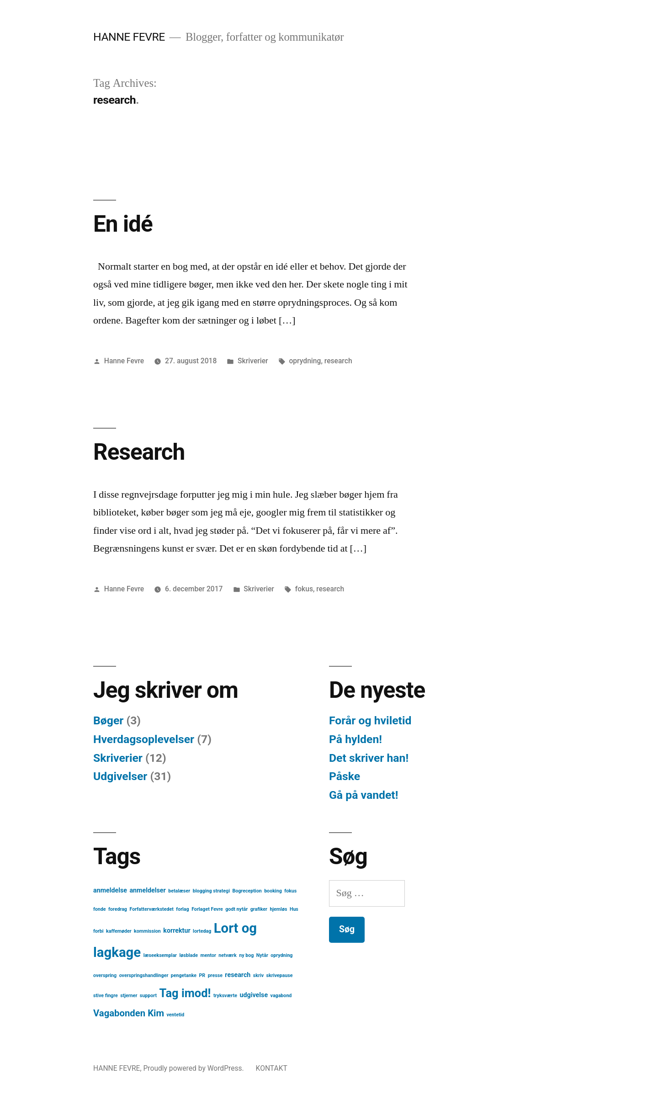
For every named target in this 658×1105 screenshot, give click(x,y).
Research (139, 452)
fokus (304, 588)
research (338, 360)
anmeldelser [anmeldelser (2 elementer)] (147, 890)
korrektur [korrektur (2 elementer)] (176, 930)
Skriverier (253, 360)
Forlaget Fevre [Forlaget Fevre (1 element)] (207, 909)
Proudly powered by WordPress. (194, 1068)
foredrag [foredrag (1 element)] (117, 909)
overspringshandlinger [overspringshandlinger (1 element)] (144, 975)
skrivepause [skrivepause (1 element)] (279, 975)
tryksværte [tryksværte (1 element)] (225, 996)
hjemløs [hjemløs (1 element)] (278, 909)
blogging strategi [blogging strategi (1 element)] (211, 891)
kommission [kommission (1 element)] (147, 931)
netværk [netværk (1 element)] (227, 955)
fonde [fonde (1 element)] (99, 909)
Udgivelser (120, 776)
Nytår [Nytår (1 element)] (262, 955)
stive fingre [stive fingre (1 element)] (105, 996)
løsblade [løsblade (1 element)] (189, 955)
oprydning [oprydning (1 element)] (281, 955)
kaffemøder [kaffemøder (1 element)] (119, 931)
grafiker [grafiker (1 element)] (258, 909)
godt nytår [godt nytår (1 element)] (236, 909)
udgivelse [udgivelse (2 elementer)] (254, 995)
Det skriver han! (369, 758)
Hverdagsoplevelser (143, 739)
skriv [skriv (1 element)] (258, 975)
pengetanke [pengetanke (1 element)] (183, 975)
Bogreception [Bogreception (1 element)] (246, 891)
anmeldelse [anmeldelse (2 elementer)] (110, 890)
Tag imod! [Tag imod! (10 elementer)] (185, 993)
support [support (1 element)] (148, 996)
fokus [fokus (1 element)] (290, 891)
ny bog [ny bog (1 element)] (246, 955)
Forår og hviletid (370, 720)
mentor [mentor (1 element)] (208, 955)
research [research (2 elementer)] (237, 974)
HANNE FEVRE (129, 36)
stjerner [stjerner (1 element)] (128, 996)
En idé (123, 224)
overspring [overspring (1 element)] (105, 975)
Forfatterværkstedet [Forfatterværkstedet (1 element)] (151, 909)
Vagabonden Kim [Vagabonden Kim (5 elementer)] (128, 1013)
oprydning (305, 360)
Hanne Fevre (124, 360)
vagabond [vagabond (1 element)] (281, 996)
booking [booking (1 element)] (273, 891)
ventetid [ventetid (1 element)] (176, 1015)
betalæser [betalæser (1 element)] (179, 891)
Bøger (108, 720)
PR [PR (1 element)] (202, 975)
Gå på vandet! (363, 795)
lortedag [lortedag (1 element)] (202, 931)
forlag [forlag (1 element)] (182, 909)
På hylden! (355, 739)
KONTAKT (271, 1068)
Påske (344, 776)
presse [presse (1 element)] (215, 975)
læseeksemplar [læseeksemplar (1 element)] (160, 955)
